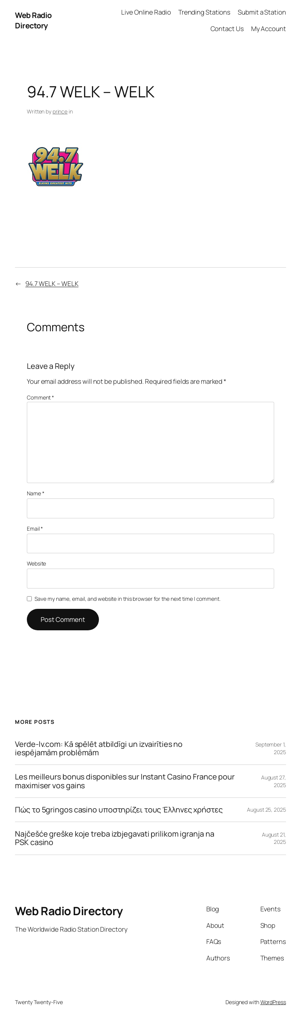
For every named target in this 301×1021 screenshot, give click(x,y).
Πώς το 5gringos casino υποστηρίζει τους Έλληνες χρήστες (119, 810)
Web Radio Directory (33, 20)
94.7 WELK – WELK (51, 283)
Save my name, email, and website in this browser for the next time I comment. (127, 598)
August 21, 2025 (274, 838)
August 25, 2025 (266, 809)
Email (35, 528)
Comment (40, 397)
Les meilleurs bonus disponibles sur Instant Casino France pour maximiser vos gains (125, 781)
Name (35, 493)
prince (60, 111)
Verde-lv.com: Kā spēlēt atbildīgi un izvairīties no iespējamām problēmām (99, 748)
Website (36, 563)
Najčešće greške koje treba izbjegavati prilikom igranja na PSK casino (114, 838)
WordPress (273, 1002)
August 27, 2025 (273, 781)
